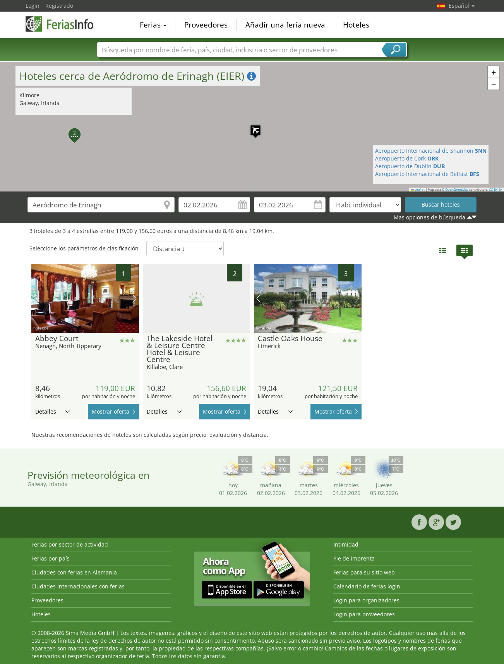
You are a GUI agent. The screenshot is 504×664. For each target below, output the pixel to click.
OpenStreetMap (456, 189)
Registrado (59, 5)
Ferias (153, 25)
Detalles (52, 411)
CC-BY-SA (495, 189)
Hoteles (356, 25)
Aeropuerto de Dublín (410, 166)
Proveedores (206, 25)
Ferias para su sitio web (364, 572)
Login (32, 5)
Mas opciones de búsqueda (429, 217)
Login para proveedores (364, 614)
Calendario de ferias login (366, 586)
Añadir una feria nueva (285, 25)
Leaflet (418, 189)
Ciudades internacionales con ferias (78, 586)
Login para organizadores (366, 600)
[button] (251, 126)
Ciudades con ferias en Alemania (74, 572)
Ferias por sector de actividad (69, 544)
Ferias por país (50, 558)
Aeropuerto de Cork (407, 158)
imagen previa (35, 298)
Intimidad (345, 544)
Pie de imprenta (354, 558)
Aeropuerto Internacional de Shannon (431, 150)
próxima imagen (134, 298)
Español (462, 5)
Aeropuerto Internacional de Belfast (427, 174)
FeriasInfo (64, 24)
